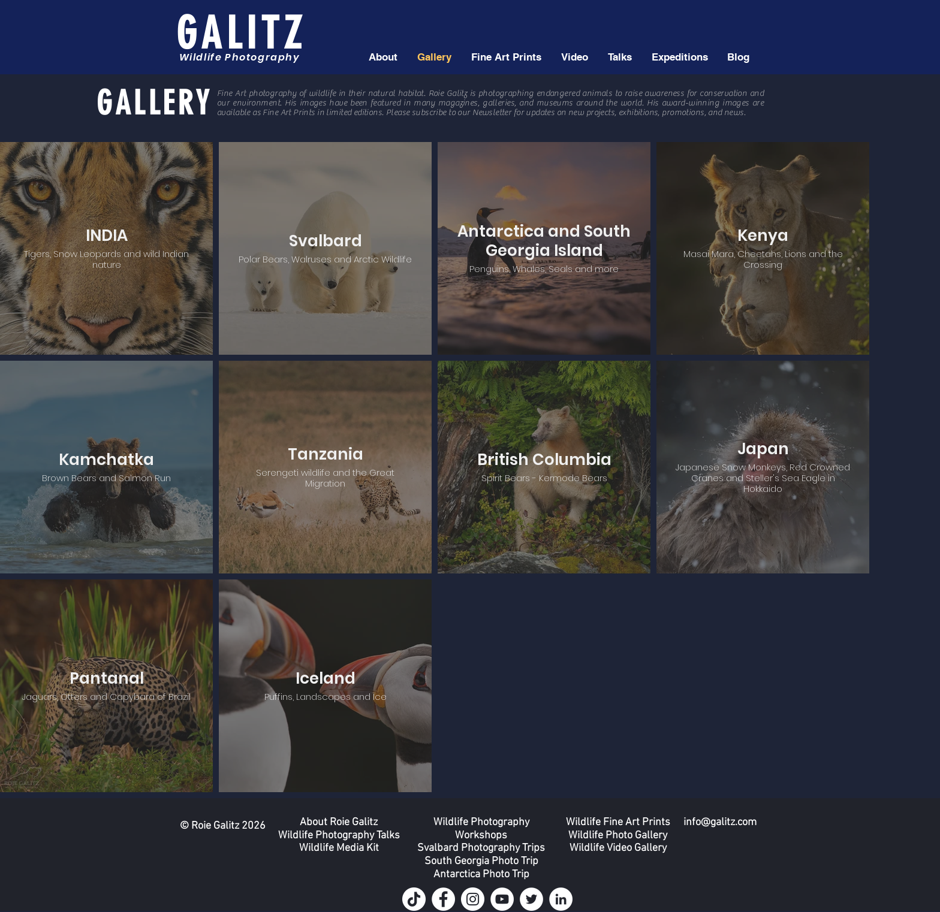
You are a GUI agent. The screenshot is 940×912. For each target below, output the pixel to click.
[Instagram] (472, 899)
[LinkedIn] (561, 899)
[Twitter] (531, 899)
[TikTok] (414, 899)
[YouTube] (502, 899)
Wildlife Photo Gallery (617, 835)
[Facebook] (443, 899)
